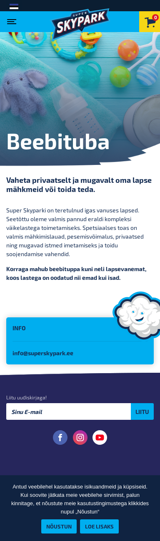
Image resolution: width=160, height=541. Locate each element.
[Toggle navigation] (13, 19)
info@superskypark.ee (42, 353)
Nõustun (59, 526)
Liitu (142, 411)
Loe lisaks (99, 526)
